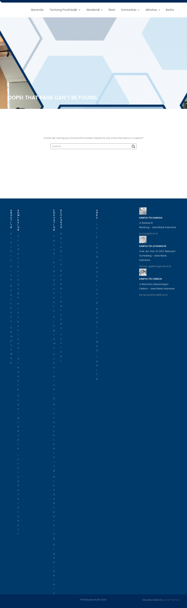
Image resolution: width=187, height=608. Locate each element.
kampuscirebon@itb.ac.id (153, 296)
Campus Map (11, 346)
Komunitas (128, 10)
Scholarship (54, 377)
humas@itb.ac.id (148, 235)
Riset (112, 10)
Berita (170, 10)
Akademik (93, 10)
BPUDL (97, 319)
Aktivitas (151, 10)
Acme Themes (171, 599)
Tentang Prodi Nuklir (63, 10)
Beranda (37, 10)
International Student (18, 496)
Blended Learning (54, 508)
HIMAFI (97, 343)
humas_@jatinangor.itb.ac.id (155, 267)
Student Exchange (18, 268)
